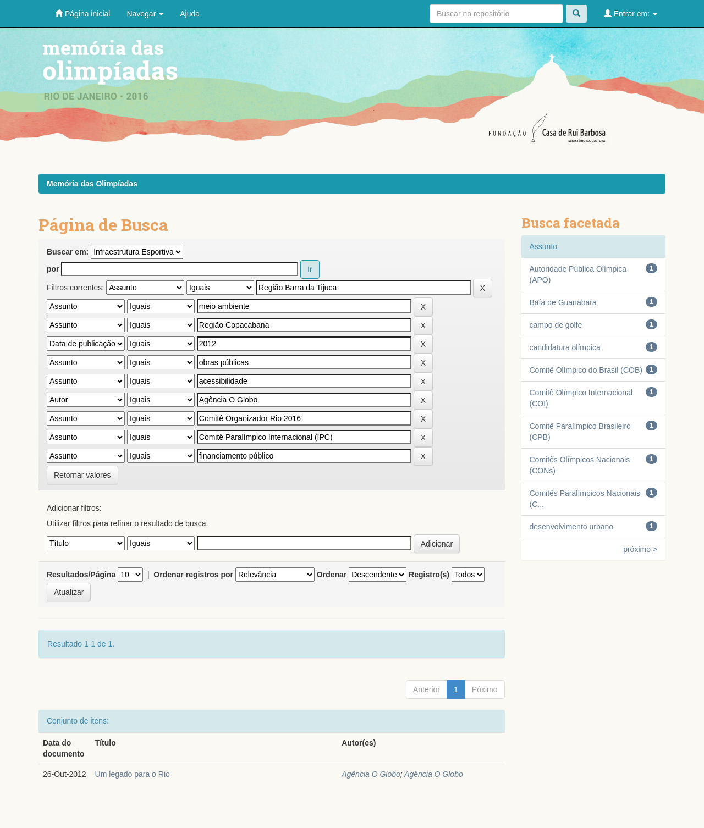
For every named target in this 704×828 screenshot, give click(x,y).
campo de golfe (556, 325)
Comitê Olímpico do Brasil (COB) (586, 370)
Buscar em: (68, 251)
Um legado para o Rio (132, 774)
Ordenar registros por (193, 574)
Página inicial (82, 13)
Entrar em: (630, 13)
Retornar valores (82, 475)
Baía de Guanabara (563, 302)
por (53, 268)
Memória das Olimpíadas (92, 183)
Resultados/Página (81, 574)
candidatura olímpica (565, 347)
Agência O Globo (371, 774)
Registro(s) (429, 574)
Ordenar (331, 574)
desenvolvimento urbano (572, 526)
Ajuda (190, 13)
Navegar (145, 13)
